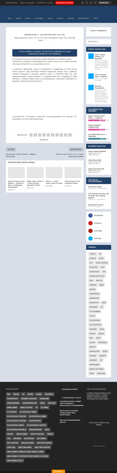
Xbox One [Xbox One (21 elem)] (101, 370)
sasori (98, 203)
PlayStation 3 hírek (55, 35)
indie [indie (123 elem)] (101, 282)
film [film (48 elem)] (102, 264)
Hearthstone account (95, 201)
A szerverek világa (71, 394)
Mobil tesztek (98, 88)
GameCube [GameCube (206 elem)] (44, 395)
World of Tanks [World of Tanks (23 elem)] (96, 366)
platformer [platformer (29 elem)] (95, 308)
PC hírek (44, 35)
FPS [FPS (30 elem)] (103, 268)
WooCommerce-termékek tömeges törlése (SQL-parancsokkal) (69, 409)
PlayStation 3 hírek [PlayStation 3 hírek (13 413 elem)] (28, 409)
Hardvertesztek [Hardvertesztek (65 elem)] (30, 400)
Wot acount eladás (95, 183)
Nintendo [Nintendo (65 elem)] (94, 304)
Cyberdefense (101, 196)
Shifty (16, 35)
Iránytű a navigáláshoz (98, 27)
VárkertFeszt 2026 (94, 157)
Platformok (38, 15)
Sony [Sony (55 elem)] (98, 335)
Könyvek (70, 15)
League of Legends (26, 3)
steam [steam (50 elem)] (92, 339)
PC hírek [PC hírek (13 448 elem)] (44, 404)
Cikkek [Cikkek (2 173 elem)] (16, 391)
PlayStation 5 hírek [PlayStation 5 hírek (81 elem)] (15, 422)
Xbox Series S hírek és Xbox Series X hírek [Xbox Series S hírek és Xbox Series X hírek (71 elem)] (25, 448)
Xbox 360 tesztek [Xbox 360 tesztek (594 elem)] (44, 440)
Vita (65, 35)
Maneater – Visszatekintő (99, 84)
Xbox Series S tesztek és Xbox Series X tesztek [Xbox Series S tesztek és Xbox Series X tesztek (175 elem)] (27, 453)
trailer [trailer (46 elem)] (93, 352)
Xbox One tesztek (100, 95)
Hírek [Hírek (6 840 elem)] (42, 400)
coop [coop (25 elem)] (101, 255)
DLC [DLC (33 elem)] (91, 259)
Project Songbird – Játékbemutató (95, 123)
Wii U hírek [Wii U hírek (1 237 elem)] (41, 435)
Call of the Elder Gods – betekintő (101, 72)
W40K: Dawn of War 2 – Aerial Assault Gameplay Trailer (35, 180)
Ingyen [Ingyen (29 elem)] (92, 286)
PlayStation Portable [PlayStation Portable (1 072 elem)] (16, 426)
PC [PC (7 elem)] (37, 404)
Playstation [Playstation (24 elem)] (95, 317)
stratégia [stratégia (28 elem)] (102, 339)
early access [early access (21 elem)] (102, 259)
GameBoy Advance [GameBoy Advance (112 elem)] (29, 395)
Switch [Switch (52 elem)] (93, 344)
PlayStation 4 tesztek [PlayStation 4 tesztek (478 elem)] (16, 417)
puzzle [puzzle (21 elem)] (92, 330)
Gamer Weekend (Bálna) (97, 148)
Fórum (95, 15)
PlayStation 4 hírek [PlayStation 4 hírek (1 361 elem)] (37, 413)
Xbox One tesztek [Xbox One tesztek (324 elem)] (42, 444)
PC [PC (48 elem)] (102, 304)
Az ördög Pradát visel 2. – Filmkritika (97, 132)
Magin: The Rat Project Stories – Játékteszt (96, 114)
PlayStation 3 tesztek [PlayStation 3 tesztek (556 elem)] (16, 413)
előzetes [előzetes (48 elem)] (94, 264)
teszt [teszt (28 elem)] (105, 348)
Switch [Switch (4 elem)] (10, 431)
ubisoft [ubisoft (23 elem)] (102, 352)
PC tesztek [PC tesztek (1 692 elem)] (12, 409)
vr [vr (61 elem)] (101, 357)
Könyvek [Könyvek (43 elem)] (52, 400)
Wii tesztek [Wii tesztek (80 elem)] (29, 435)
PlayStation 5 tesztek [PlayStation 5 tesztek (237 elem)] (36, 422)
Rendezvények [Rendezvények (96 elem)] (35, 426)
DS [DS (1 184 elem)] (23, 391)
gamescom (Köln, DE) (96, 165)
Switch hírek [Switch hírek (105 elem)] (21, 431)
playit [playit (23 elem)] (92, 313)
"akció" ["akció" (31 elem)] (93, 251)
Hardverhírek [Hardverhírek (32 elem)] (13, 400)
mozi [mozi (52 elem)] (104, 299)
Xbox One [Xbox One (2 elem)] (11, 444)
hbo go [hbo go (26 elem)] (99, 277)
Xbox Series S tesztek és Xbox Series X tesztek (101, 64)
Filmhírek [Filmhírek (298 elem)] (49, 391)
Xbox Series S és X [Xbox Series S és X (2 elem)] (15, 457)
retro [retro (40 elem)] (101, 330)
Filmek (50, 15)
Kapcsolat (65, 470)
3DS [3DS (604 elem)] (8, 391)
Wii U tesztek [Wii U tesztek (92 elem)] (12, 440)
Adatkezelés (76, 470)
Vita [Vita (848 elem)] (8, 435)
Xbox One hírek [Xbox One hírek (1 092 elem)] (24, 444)
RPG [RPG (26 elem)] (91, 335)
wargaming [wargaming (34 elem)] (94, 361)
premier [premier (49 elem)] (93, 326)
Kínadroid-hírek (70, 386)
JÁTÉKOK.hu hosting (45, 3)
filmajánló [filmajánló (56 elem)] (94, 268)
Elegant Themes (16, 470)
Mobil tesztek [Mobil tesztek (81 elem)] (26, 404)
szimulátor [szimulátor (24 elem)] (95, 348)
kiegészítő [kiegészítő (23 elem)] (94, 295)
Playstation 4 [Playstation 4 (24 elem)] (95, 321)
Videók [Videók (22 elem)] (50, 431)
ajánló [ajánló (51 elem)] (93, 255)
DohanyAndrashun (102, 185)
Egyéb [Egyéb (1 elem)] (30, 391)
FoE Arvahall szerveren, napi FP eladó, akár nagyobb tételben (98, 192)
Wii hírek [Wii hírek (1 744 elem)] (17, 435)
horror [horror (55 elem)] (93, 282)
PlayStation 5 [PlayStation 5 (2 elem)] (35, 417)
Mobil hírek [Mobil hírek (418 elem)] (12, 404)
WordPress (36, 470)
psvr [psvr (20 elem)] (102, 326)
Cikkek (18, 15)
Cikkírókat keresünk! (64, 3)
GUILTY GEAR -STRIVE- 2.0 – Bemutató (100, 53)
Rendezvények (83, 15)
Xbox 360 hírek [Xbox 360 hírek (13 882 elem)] (27, 440)
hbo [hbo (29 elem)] (91, 277)
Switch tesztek (104, 93)
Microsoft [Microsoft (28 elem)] (94, 299)
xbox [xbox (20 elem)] (92, 370)
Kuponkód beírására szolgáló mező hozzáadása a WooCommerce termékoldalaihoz (72, 400)
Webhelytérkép (11, 3)
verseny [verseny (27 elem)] (93, 357)
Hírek (9, 15)
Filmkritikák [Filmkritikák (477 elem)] (12, 395)
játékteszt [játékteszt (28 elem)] (94, 290)
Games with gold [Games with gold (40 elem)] (97, 273)
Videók (27, 15)
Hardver (60, 15)
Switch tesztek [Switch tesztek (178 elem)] (37, 431)
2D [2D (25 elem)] (100, 251)
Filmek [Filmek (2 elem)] (39, 391)
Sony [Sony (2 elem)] (47, 426)
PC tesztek (98, 59)
